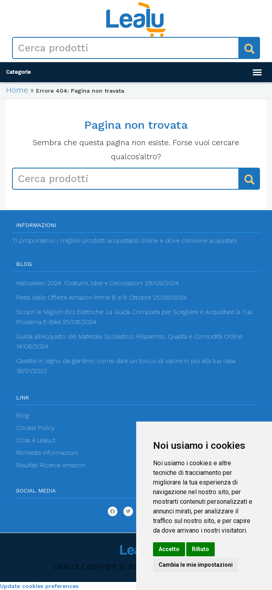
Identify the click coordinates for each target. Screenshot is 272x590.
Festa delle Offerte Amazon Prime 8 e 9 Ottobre (83, 297)
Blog (22, 415)
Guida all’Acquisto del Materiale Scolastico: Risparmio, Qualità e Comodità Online (129, 336)
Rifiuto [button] (200, 549)
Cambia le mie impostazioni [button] (196, 565)
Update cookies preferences (39, 586)
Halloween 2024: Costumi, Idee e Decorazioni (79, 283)
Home (17, 90)
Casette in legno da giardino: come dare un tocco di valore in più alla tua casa (125, 361)
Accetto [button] (169, 549)
